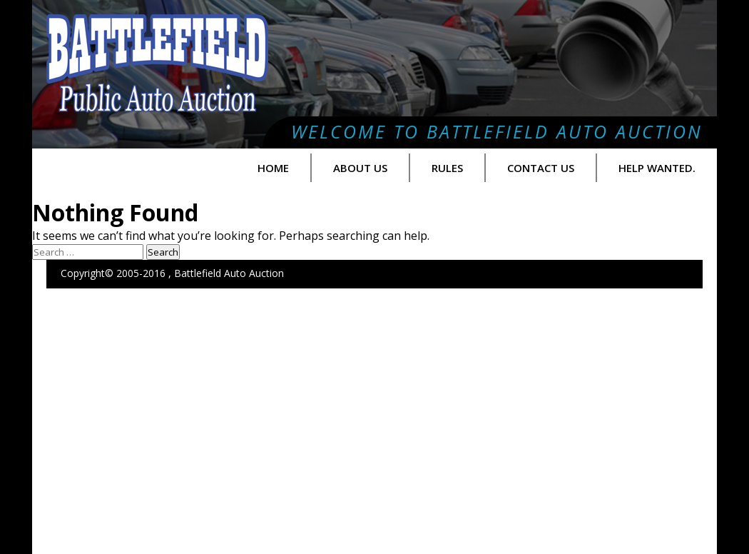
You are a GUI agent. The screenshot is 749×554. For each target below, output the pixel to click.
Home (273, 168)
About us (360, 168)
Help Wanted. (657, 168)
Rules (447, 168)
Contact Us (540, 168)
